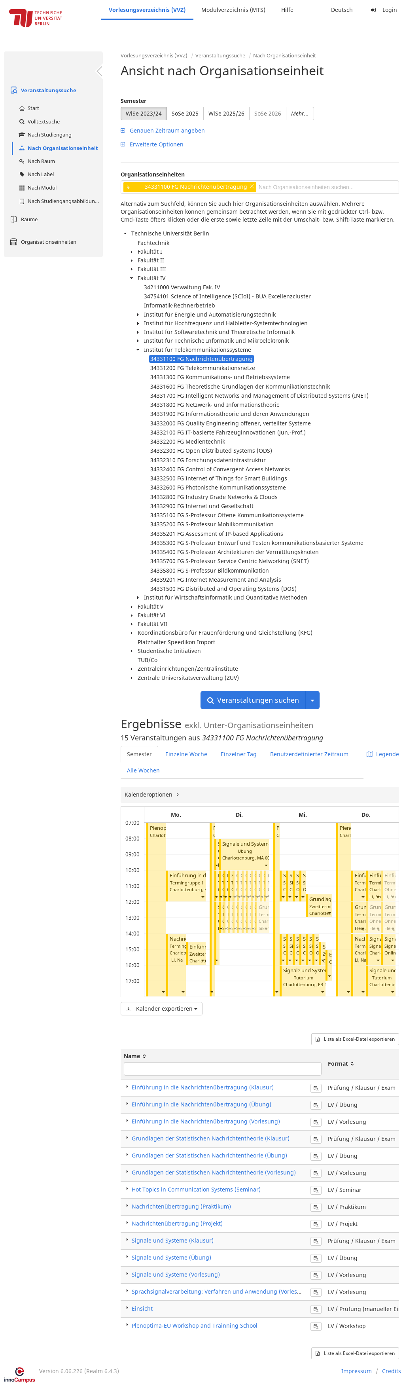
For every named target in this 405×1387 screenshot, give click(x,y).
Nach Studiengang (44, 134)
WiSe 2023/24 (144, 113)
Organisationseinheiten (42, 241)
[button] (163, 992)
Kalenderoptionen (149, 794)
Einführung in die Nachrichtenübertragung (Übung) (201, 1104)
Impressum (356, 1371)
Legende (383, 754)
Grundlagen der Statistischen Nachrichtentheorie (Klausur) (211, 1138)
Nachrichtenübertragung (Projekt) (177, 1223)
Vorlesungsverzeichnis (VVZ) (147, 9)
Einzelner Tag (239, 754)
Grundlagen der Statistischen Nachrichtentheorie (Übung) (209, 1155)
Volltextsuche (38, 121)
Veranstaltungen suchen (253, 700)
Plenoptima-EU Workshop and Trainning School (194, 1325)
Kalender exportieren (161, 1008)
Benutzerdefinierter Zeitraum (309, 754)
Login (383, 9)
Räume (23, 219)
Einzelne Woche (186, 754)
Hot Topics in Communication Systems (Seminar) (196, 1189)
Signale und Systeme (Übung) (257, 844)
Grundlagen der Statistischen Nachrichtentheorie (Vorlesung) (214, 1172)
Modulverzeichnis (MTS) (233, 9)
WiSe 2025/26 (226, 113)
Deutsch (342, 9)
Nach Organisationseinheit (57, 148)
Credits (391, 1371)
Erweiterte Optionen (152, 144)
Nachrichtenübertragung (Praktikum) (181, 1206)
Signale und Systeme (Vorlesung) (176, 1274)
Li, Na (177, 960)
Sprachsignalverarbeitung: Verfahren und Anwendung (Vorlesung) (221, 1291)
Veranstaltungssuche (42, 90)
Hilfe (287, 9)
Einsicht (142, 1308)
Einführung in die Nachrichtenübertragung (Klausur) (203, 1087)
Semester (133, 100)
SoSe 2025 (185, 113)
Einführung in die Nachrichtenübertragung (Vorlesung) (206, 1121)
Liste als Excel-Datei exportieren (355, 1039)
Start (28, 108)
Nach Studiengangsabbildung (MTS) (60, 201)
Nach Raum (36, 161)
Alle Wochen (143, 770)
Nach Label (35, 174)
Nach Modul (37, 187)
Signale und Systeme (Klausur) (173, 1240)
